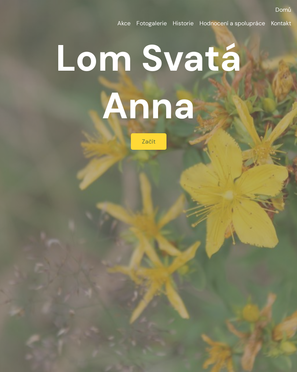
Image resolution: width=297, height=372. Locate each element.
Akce (124, 23)
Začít (148, 141)
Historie (183, 23)
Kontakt (281, 23)
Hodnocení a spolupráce (232, 23)
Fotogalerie (151, 23)
